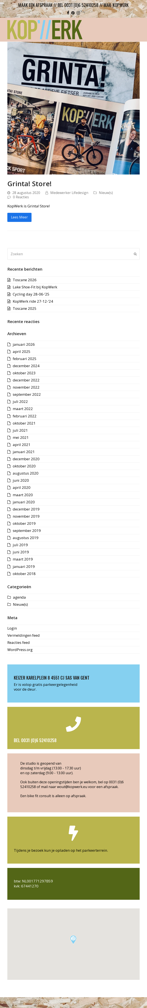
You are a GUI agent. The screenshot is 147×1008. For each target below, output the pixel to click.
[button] (73, 939)
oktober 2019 (24, 523)
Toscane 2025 (24, 308)
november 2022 (26, 387)
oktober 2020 (24, 466)
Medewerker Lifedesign (69, 192)
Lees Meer (19, 217)
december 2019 (26, 509)
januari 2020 (24, 501)
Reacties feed (18, 642)
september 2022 (27, 394)
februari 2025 (24, 358)
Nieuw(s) (106, 192)
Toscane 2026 (24, 279)
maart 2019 (23, 559)
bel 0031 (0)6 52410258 (78, 5)
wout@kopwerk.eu (72, 786)
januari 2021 (24, 451)
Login (12, 628)
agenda (19, 597)
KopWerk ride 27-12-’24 (33, 301)
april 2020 (21, 487)
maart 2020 (23, 494)
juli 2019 (20, 544)
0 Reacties (21, 197)
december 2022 (26, 380)
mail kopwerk (116, 5)
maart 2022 (23, 408)
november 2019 (26, 516)
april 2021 (21, 444)
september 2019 (27, 530)
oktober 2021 (24, 423)
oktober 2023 (24, 372)
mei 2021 (21, 437)
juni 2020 (21, 480)
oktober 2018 (24, 573)
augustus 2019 (25, 537)
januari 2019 (24, 566)
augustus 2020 (25, 473)
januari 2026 (24, 344)
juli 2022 (20, 401)
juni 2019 (21, 551)
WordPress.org (20, 649)
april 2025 (21, 351)
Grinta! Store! (29, 183)
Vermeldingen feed (23, 635)
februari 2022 (24, 416)
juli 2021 (20, 430)
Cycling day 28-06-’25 (31, 294)
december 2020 (26, 458)
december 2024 (26, 365)
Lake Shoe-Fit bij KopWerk (35, 286)
